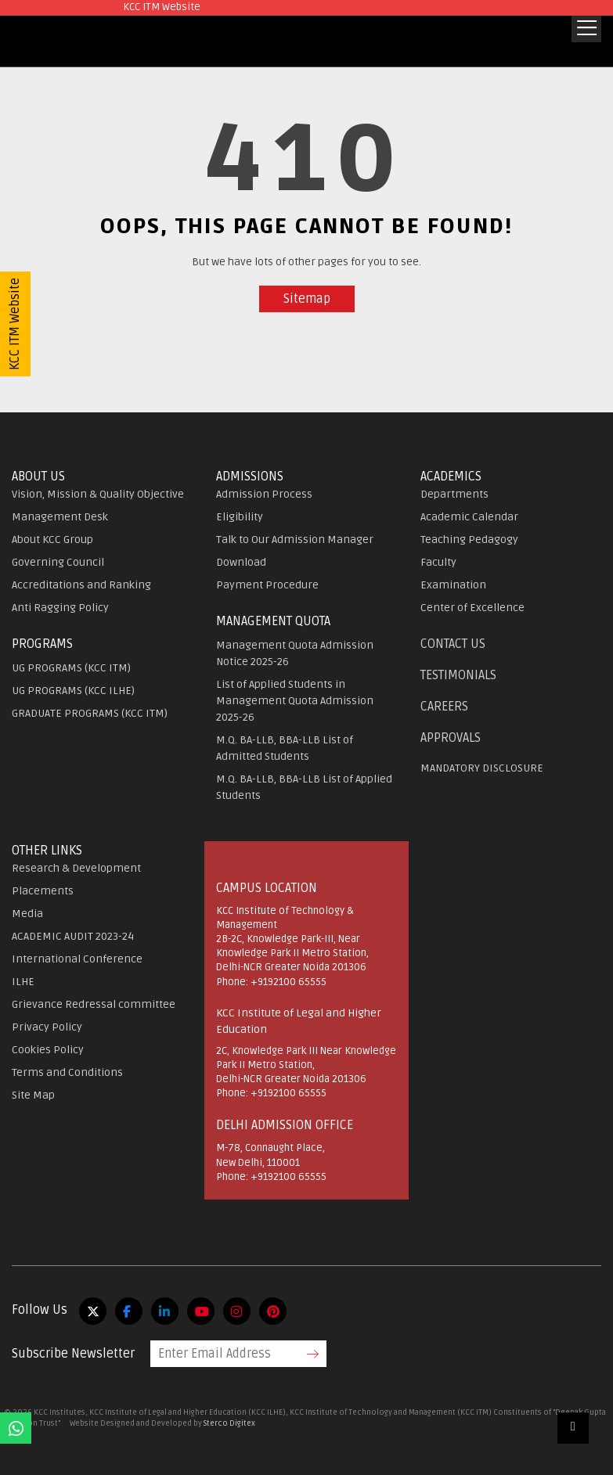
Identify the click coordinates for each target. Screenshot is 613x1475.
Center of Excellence (472, 607)
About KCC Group (52, 539)
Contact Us (452, 644)
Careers (444, 706)
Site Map (33, 1095)
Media (27, 913)
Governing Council (58, 562)
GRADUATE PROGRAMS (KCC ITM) (90, 713)
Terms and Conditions (67, 1072)
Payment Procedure (267, 585)
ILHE (23, 981)
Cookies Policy (48, 1049)
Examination (453, 585)
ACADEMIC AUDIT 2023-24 (73, 936)
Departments (454, 494)
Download (241, 562)
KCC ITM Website (15, 324)
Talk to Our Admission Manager (294, 539)
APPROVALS (450, 738)
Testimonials (458, 675)
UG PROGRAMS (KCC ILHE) (73, 690)
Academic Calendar (469, 516)
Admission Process (264, 494)
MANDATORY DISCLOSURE (481, 768)
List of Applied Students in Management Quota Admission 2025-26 (294, 701)
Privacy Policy (47, 1027)
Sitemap (306, 299)
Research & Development (76, 868)
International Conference (77, 959)
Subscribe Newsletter (73, 1354)
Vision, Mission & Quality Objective (98, 494)
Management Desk (60, 516)
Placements (43, 891)
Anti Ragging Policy (60, 607)
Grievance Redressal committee (93, 1004)
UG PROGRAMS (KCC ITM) (71, 668)
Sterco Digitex (229, 1423)
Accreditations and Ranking (81, 585)
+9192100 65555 (288, 982)
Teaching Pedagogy (469, 539)
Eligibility (239, 516)
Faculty (438, 562)
